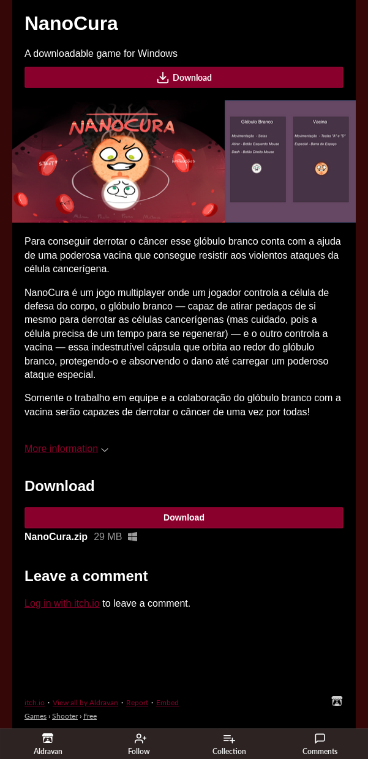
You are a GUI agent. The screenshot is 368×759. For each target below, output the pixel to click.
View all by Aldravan (85, 702)
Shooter (65, 715)
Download (184, 77)
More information (66, 448)
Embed (167, 702)
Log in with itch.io (62, 603)
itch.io (34, 702)
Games (35, 715)
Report (137, 702)
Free (90, 715)
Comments (319, 744)
